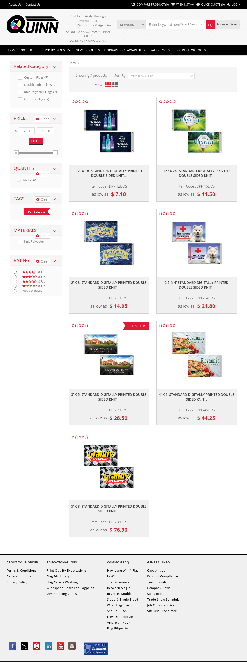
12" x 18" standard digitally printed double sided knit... (109, 173)
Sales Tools (160, 50)
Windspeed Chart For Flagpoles (70, 588)
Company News (159, 588)
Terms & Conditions (22, 571)
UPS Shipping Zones (62, 594)
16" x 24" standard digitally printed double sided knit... (197, 173)
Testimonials (156, 582)
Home (12, 50)
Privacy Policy (17, 582)
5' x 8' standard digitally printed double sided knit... (109, 508)
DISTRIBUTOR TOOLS (190, 50)
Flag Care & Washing (62, 582)
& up (33, 272)
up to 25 (29, 180)
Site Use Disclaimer (162, 611)
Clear (42, 119)
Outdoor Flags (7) (36, 99)
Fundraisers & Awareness (124, 50)
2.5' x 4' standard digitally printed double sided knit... (197, 285)
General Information (22, 576)
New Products (88, 50)
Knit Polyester (34, 241)
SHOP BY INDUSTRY (56, 50)
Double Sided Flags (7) (40, 85)
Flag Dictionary (58, 576)
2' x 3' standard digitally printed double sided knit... (109, 285)
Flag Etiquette (117, 628)
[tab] (36, 66)
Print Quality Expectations (67, 571)
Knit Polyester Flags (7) (40, 92)
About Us (15, 4)
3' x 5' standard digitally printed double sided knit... (109, 397)
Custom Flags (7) (36, 77)
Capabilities (156, 571)
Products (28, 50)
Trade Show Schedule (163, 599)
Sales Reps (155, 594)
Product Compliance (162, 576)
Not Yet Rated (32, 291)
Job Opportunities (160, 605)
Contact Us (33, 4)
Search (211, 26)
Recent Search (189, 24)
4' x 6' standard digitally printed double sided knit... (196, 397)
